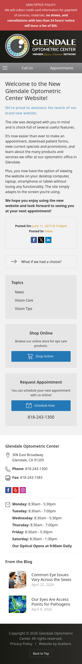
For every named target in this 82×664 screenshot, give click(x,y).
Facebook (8, 490)
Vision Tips (23, 308)
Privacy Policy (21, 643)
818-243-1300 (29, 468)
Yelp (15, 490)
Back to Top (41, 653)
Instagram (23, 490)
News (49, 231)
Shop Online (40, 356)
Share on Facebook (34, 240)
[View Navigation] (6, 68)
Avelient (64, 643)
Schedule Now (40, 405)
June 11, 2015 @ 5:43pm (49, 226)
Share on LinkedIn (48, 240)
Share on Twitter (41, 240)
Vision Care (24, 300)
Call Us (27, 68)
